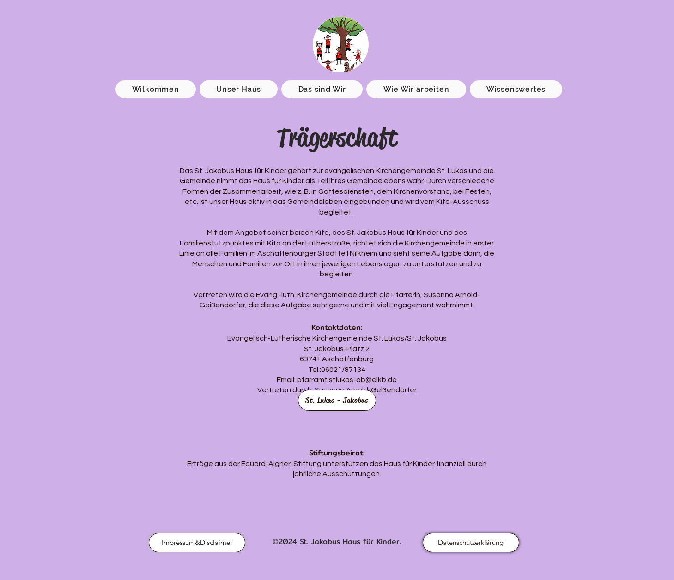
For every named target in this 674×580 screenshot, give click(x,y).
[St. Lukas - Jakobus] (337, 400)
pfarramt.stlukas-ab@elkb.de (347, 379)
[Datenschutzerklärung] (471, 542)
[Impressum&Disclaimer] (197, 542)
